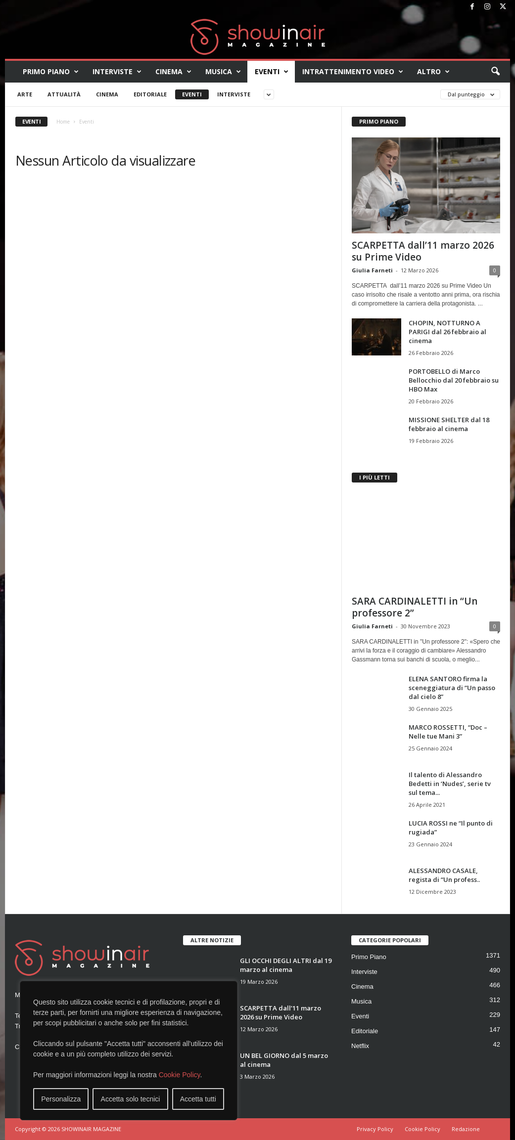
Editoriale (150, 94)
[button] (495, 72)
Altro (433, 72)
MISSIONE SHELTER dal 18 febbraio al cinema (449, 424)
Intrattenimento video (352, 72)
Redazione (466, 1129)
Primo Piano (51, 72)
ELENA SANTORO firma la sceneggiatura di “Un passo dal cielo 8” (452, 687)
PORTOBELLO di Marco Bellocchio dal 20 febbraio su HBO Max (454, 380)
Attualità (64, 94)
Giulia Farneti (372, 270)
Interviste (117, 72)
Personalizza (61, 1099)
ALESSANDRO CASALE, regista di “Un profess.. (444, 875)
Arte (24, 94)
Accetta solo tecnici (130, 1099)
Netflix (360, 1046)
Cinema (173, 72)
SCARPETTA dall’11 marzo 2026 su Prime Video (423, 251)
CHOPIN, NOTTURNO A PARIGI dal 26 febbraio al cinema (447, 331)
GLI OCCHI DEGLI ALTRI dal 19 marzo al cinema (285, 965)
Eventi (271, 72)
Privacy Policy (375, 1129)
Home (63, 121)
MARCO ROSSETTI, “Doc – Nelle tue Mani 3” (448, 732)
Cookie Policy (179, 1075)
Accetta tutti (198, 1099)
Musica (223, 72)
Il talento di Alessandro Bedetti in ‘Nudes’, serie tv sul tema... (450, 783)
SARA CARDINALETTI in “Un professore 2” (414, 607)
